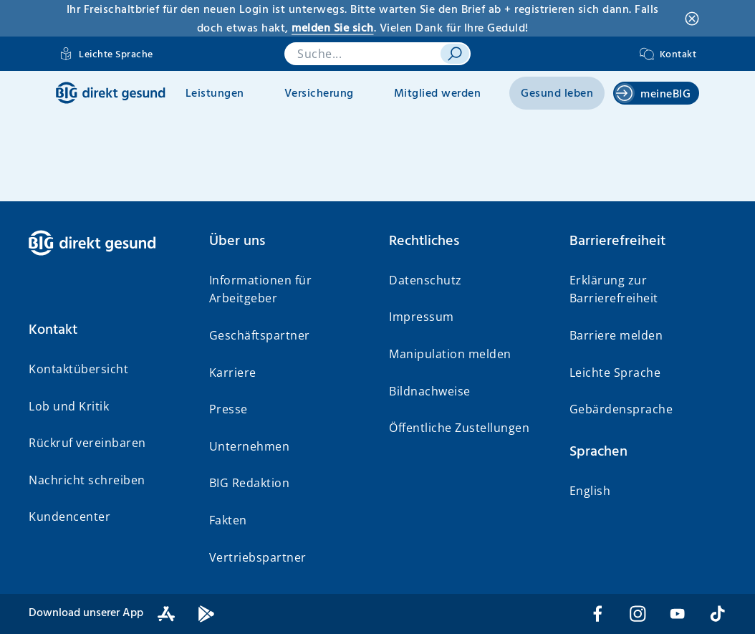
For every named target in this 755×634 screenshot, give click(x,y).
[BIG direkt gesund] (110, 93)
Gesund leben (557, 94)
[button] (107, 330)
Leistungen (215, 94)
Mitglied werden (437, 94)
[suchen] (455, 54)
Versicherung (319, 94)
